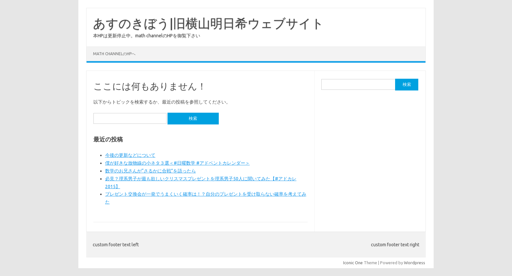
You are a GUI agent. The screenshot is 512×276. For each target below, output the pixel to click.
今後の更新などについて (130, 155)
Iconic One (353, 262)
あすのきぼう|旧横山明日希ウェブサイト (208, 23)
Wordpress (414, 262)
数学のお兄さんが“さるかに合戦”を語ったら (150, 170)
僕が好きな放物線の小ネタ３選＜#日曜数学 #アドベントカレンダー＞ (177, 163)
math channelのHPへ (114, 54)
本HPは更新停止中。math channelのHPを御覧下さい (146, 35)
